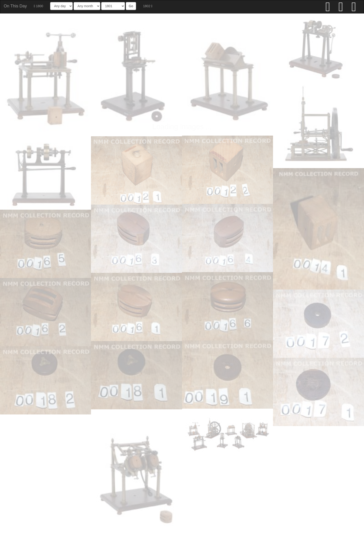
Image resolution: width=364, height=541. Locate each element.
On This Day (15, 6)
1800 (38, 6)
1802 (147, 6)
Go (131, 6)
